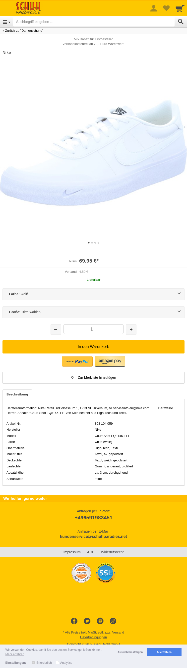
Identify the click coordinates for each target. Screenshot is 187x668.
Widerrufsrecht (112, 552)
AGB (91, 552)
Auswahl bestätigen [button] (130, 652)
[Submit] (181, 21)
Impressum (72, 552)
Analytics (66, 663)
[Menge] (93, 329)
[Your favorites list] (166, 8)
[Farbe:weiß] (93, 294)
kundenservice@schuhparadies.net (93, 536)
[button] (93, 378)
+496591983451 (93, 517)
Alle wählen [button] (164, 652)
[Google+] (113, 621)
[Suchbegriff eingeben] (94, 21)
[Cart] (180, 8)
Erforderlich (44, 663)
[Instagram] (100, 621)
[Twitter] (87, 621)
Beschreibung (17, 394)
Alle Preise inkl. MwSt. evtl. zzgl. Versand (94, 632)
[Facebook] (74, 621)
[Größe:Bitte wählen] (93, 312)
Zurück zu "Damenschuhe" (24, 30)
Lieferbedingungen (93, 637)
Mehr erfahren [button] (14, 654)
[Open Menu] (6, 21)
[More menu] (153, 8)
